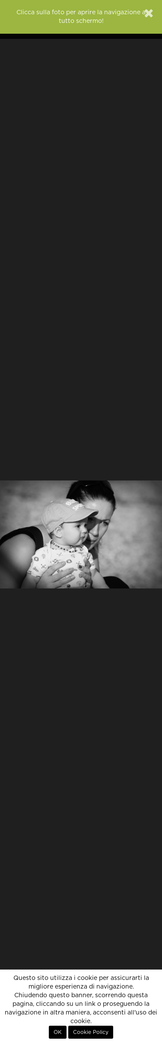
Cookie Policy (90, 1032)
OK (58, 1032)
